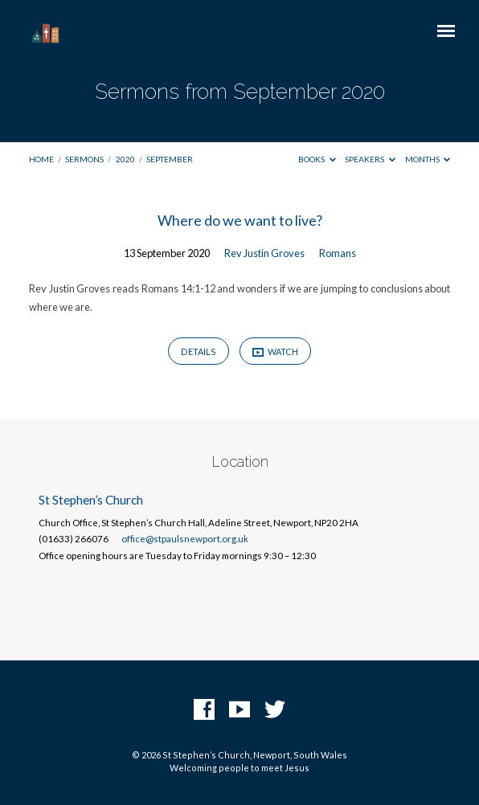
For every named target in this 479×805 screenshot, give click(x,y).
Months (428, 159)
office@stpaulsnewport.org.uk (184, 538)
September (169, 159)
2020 (125, 159)
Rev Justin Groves (264, 253)
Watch (275, 352)
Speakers (370, 159)
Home (41, 159)
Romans (337, 253)
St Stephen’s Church (91, 499)
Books (317, 159)
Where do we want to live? (240, 220)
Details (198, 351)
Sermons (84, 159)
